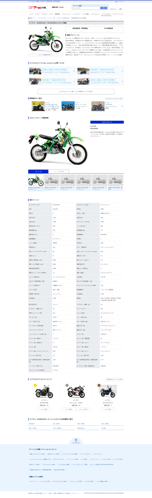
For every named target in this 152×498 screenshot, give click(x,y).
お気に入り (113, 9)
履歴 (120, 9)
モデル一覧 (38, 171)
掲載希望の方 (61, 493)
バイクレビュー (95, 14)
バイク (31, 14)
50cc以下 (32, 424)
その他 (103, 428)
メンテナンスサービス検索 (69, 454)
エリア (51, 14)
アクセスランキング (58, 459)
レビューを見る (83, 409)
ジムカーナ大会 (105, 459)
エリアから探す (89, 481)
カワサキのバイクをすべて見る (113, 98)
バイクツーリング (117, 14)
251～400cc (105, 424)
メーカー (37, 14)
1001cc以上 (81, 428)
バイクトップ (33, 481)
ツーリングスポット (85, 454)
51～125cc (56, 424)
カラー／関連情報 (59, 171)
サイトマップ (119, 1)
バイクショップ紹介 (72, 459)
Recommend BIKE (59, 470)
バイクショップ (66, 14)
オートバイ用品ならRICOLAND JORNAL (102, 464)
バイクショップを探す (75, 481)
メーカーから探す (45, 481)
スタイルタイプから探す (59, 481)
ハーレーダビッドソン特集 (79, 464)
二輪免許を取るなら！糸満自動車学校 (40, 470)
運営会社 (68, 493)
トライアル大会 (117, 459)
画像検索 (57, 14)
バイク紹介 (84, 459)
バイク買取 (85, 14)
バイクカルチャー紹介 (48, 464)
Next (122, 106)
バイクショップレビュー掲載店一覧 (39, 459)
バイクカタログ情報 (63, 464)
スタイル (44, 14)
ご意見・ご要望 (52, 493)
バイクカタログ (106, 14)
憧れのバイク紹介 (34, 464)
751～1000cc (57, 428)
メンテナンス (76, 14)
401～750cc (32, 428)
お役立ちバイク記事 (53, 454)
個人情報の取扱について (40, 493)
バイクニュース (94, 459)
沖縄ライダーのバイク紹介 (37, 454)
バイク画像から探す (102, 481)
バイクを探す (44, 409)
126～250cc (81, 424)
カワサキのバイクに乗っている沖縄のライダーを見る (76, 91)
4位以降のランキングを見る (114, 379)
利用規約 (30, 493)
